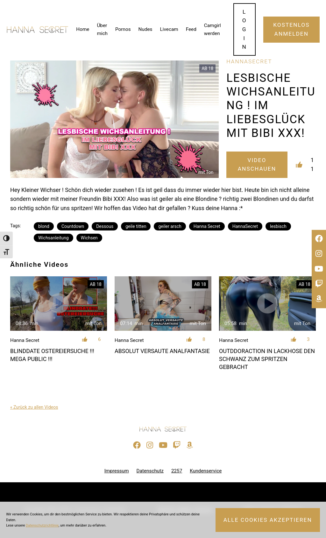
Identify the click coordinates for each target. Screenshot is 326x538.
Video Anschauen (257, 164)
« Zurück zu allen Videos (34, 407)
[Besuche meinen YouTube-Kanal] (319, 269)
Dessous (104, 226)
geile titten (135, 226)
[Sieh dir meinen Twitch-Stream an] (319, 284)
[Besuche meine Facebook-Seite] (319, 239)
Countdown (72, 226)
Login (244, 29)
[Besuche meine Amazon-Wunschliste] (319, 299)
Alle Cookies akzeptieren (267, 520)
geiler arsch (169, 226)
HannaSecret (245, 226)
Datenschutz (150, 471)
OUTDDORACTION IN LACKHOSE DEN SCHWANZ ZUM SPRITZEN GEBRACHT (267, 359)
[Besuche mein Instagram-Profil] (319, 254)
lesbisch (278, 226)
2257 (176, 471)
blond (43, 226)
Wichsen (89, 237)
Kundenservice (206, 471)
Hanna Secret (207, 226)
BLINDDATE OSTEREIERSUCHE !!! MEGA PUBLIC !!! (52, 355)
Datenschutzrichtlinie (42, 525)
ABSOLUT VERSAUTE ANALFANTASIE (162, 351)
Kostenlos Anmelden (291, 29)
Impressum (116, 471)
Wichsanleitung (53, 237)
